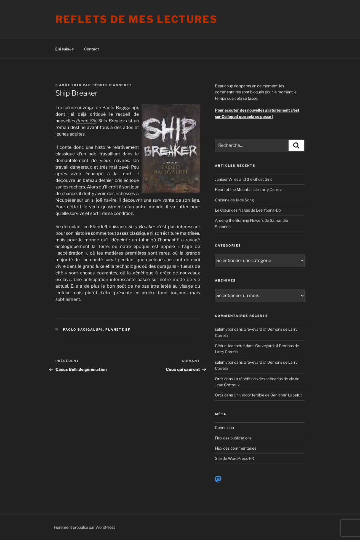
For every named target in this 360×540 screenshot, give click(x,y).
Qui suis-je (64, 49)
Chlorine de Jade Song (234, 200)
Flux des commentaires (235, 448)
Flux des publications (233, 438)
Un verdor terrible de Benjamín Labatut (268, 395)
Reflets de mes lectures (136, 19)
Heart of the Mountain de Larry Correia (248, 189)
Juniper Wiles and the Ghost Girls (243, 179)
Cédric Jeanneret (112, 85)
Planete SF (117, 329)
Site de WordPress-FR (234, 458)
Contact (91, 49)
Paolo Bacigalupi (83, 329)
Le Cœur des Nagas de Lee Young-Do (248, 210)
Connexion (224, 427)
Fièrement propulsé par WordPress (84, 527)
